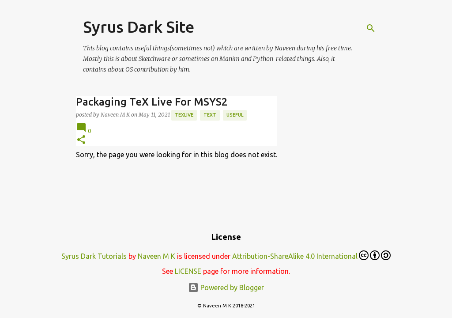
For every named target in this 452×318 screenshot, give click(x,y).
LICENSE (188, 271)
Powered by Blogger (226, 288)
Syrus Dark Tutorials (94, 256)
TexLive (184, 114)
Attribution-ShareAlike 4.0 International (311, 255)
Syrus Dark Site (138, 27)
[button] (81, 140)
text (209, 114)
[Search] (370, 28)
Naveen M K (156, 256)
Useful (234, 114)
